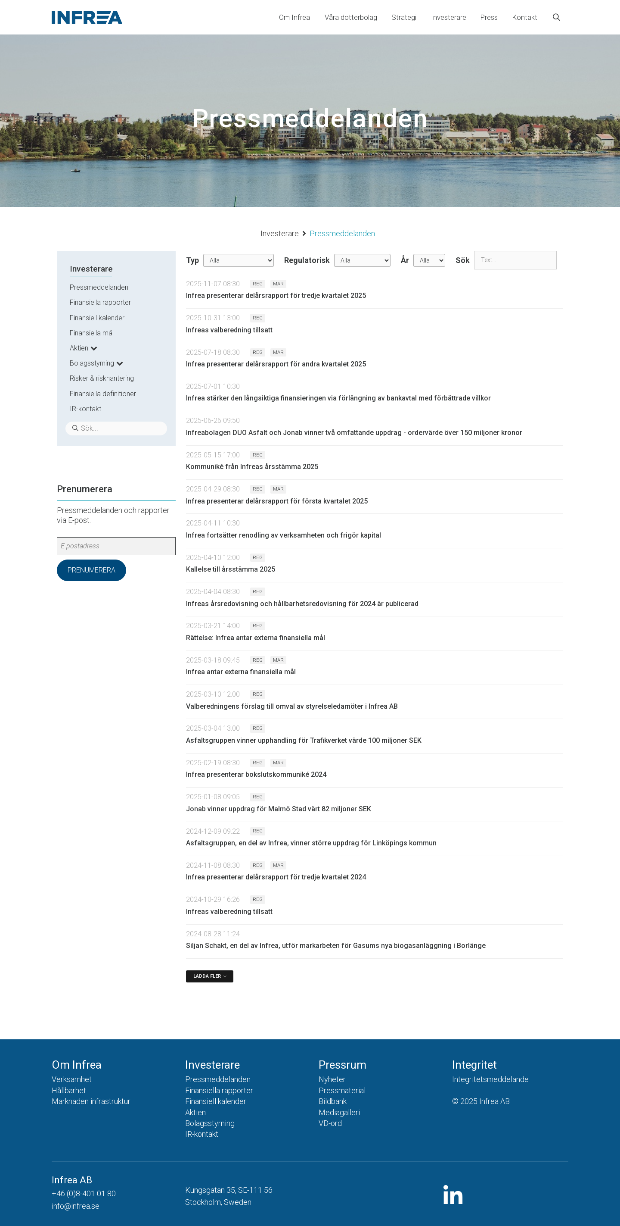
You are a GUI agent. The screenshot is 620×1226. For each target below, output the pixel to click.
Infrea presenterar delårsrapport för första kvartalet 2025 (277, 501)
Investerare (448, 17)
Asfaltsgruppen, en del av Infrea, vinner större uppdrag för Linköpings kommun (311, 843)
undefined (238, 260)
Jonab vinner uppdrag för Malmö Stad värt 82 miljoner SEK (278, 809)
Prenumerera (91, 570)
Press (489, 17)
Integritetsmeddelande (490, 1079)
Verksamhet (72, 1079)
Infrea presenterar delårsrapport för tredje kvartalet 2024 (276, 877)
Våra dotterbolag (351, 17)
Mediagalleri (339, 1112)
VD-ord (330, 1123)
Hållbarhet (69, 1090)
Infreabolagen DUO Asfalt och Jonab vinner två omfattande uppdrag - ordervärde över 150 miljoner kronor (354, 432)
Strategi (403, 17)
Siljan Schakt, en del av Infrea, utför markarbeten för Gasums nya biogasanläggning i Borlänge (336, 945)
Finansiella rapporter (100, 302)
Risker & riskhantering (102, 378)
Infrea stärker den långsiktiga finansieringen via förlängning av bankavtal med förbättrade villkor (338, 398)
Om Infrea (294, 17)
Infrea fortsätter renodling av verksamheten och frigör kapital (283, 535)
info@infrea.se (75, 1205)
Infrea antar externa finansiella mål (241, 672)
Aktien (79, 348)
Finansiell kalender (97, 318)
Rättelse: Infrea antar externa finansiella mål (255, 638)
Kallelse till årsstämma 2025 (230, 569)
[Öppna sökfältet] (556, 17)
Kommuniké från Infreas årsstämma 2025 (252, 467)
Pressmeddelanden (99, 287)
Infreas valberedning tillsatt (229, 330)
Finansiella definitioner (103, 394)
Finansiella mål (92, 333)
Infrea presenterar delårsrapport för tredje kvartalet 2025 (276, 295)
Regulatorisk (307, 260)
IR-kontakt (85, 409)
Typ (192, 260)
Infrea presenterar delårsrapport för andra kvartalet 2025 (276, 364)
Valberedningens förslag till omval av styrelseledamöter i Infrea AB (292, 706)
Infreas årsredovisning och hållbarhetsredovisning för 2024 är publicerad (302, 604)
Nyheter (332, 1079)
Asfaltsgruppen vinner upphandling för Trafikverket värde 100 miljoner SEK (304, 740)
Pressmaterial (342, 1090)
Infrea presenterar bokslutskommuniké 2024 (256, 774)
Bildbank (333, 1101)
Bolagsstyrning (92, 363)
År (405, 260)
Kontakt (524, 17)
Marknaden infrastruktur (91, 1101)
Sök (463, 260)
